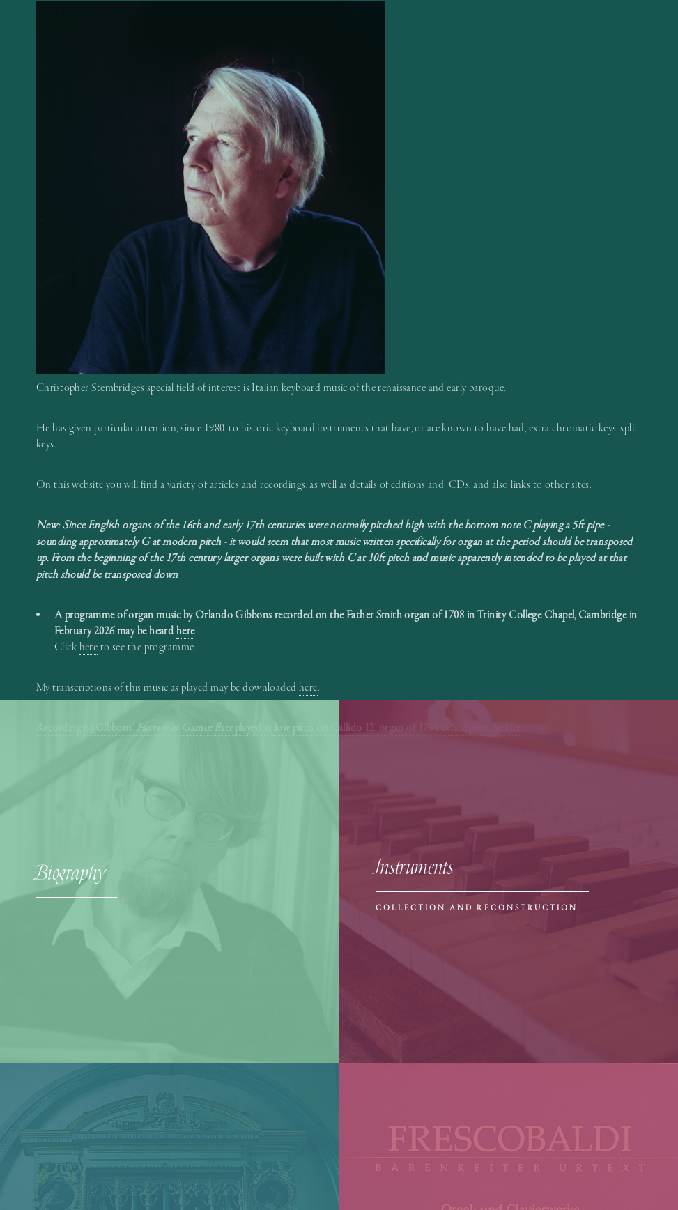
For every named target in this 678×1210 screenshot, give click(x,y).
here (88, 647)
